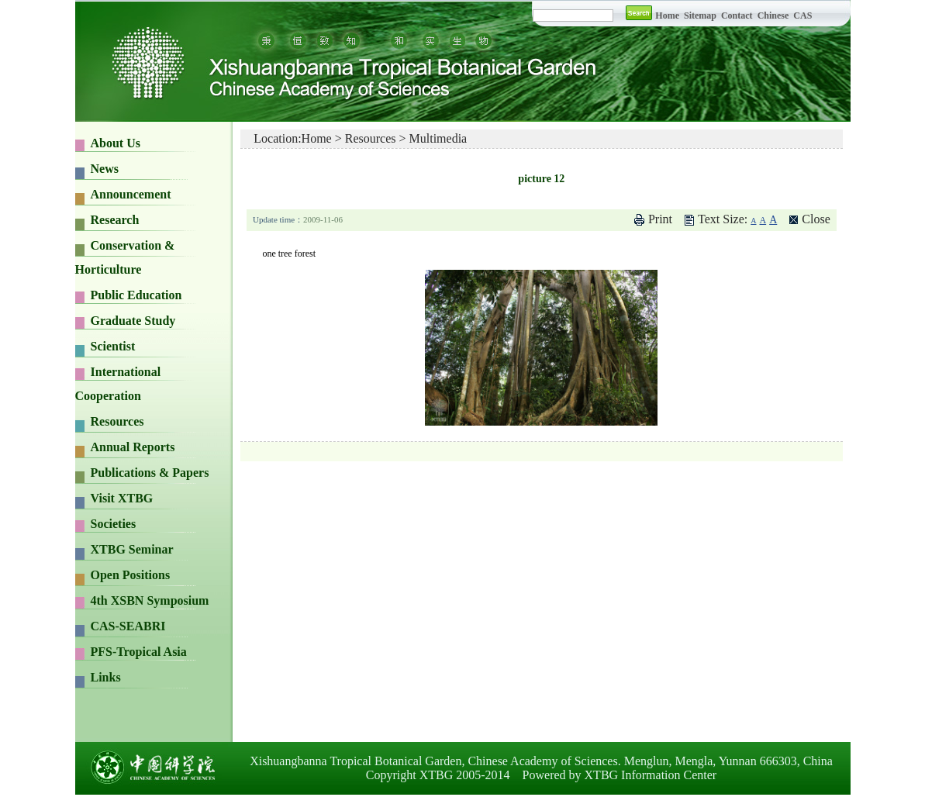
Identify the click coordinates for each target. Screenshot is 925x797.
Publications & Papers (150, 472)
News (105, 168)
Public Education (136, 295)
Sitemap (701, 15)
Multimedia (438, 138)
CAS (802, 15)
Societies (113, 523)
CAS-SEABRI (128, 626)
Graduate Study (133, 320)
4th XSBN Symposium (150, 600)
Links (106, 677)
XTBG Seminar (132, 549)
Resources (117, 421)
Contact (737, 15)
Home (667, 15)
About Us (115, 143)
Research (115, 219)
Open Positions (131, 574)
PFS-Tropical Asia (139, 651)
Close (816, 219)
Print (660, 219)
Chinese (773, 15)
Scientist (113, 346)
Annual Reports (133, 447)
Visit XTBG (122, 498)
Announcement (131, 194)
